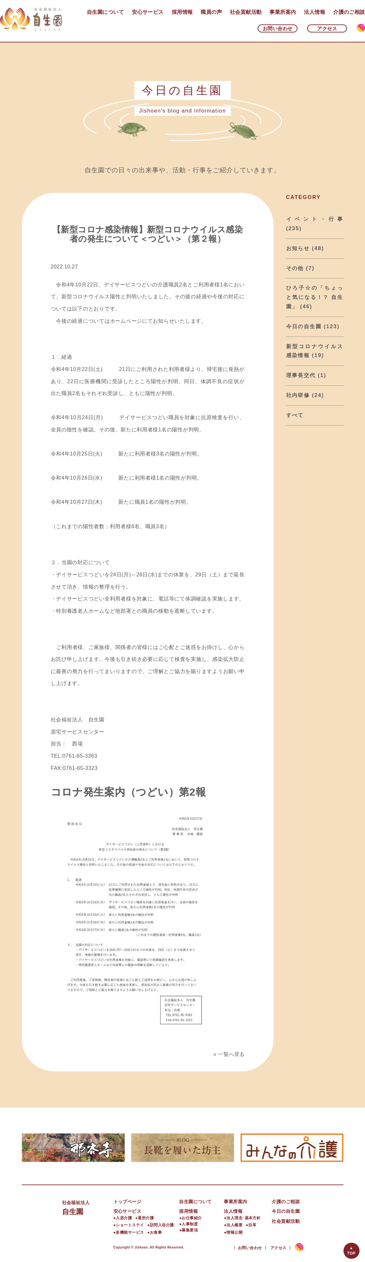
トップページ (127, 1201)
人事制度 (190, 1224)
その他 (295, 268)
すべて (295, 415)
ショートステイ (130, 1225)
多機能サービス (130, 1232)
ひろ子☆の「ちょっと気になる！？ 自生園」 (314, 297)
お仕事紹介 (192, 1218)
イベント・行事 (314, 219)
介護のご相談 (349, 12)
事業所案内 (282, 12)
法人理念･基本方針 (243, 1218)
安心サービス (148, 12)
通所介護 (146, 1218)
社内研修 (298, 395)
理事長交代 (301, 375)
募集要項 (190, 1230)
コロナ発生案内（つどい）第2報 (128, 792)
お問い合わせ (278, 28)
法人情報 (314, 12)
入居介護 (124, 1218)
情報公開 (234, 1232)
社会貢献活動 (246, 12)
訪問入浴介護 (162, 1225)
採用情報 (182, 12)
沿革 (252, 1225)
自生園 (88, 1207)
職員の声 (211, 12)
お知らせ (298, 248)
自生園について (105, 12)
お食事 (156, 1232)
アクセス (327, 28)
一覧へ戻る (231, 1054)
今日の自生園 (304, 326)
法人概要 (234, 1225)
